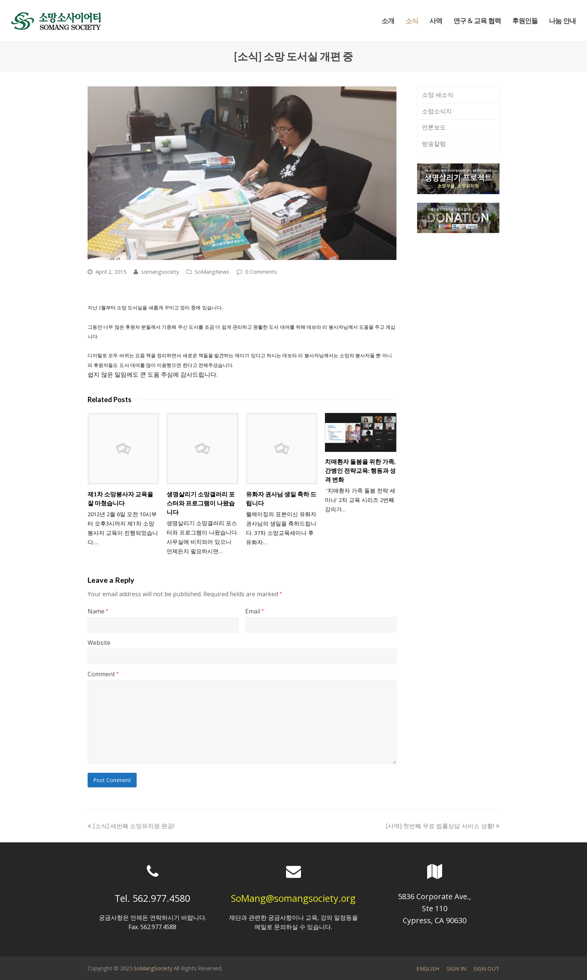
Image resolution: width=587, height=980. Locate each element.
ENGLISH (427, 968)
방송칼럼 (434, 144)
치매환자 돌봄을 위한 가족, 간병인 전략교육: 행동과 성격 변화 (360, 470)
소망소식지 (437, 111)
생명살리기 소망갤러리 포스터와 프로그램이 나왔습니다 (201, 502)
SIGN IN (456, 968)
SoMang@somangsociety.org (293, 898)
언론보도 (434, 127)
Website (99, 642)
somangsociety (160, 271)
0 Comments (261, 271)
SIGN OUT (486, 968)
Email (254, 611)
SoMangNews (212, 271)
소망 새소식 (437, 95)
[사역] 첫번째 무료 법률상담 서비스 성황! (442, 826)
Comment (103, 674)
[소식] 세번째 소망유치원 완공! (131, 826)
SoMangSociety (153, 968)
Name (98, 611)
